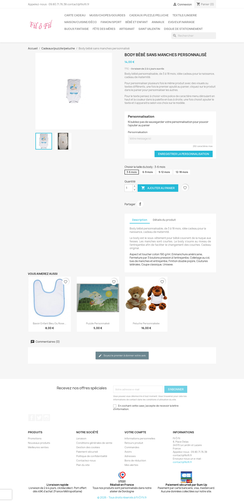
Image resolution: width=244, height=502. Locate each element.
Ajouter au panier (158, 188)
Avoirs (128, 451)
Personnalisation (138, 132)
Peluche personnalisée (146, 323)
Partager (140, 204)
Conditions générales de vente (94, 442)
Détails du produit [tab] (164, 220)
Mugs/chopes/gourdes (107, 15)
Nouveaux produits (39, 442)
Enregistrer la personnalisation (183, 154)
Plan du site (83, 465)
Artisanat (127, 29)
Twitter (39, 417)
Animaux (158, 22)
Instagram (46, 417)
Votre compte (135, 432)
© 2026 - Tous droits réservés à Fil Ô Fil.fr (122, 497)
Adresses (130, 456)
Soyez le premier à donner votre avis (122, 355)
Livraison (81, 438)
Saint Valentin (149, 29)
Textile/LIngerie (184, 15)
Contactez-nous (86, 460)
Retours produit (134, 442)
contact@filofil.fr (182, 462)
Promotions (35, 438)
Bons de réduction (135, 460)
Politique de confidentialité (91, 456)
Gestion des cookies (88, 447)
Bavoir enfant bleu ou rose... (49, 323)
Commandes (132, 447)
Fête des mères (104, 29)
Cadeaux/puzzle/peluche (149, 15)
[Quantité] (129, 188)
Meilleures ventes (38, 447)
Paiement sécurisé (87, 451)
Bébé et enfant (136, 22)
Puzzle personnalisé (98, 323)
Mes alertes (131, 465)
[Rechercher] (193, 35)
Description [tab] (139, 220)
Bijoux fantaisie (76, 29)
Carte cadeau (75, 15)
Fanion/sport (111, 22)
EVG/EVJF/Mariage (181, 22)
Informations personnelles (140, 438)
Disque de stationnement (183, 29)
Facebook (31, 417)
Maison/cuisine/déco (80, 22)
